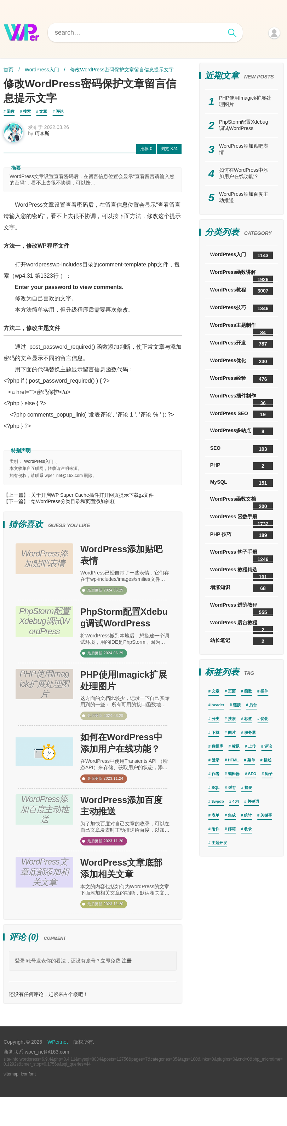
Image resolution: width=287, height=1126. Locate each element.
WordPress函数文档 (241, 502)
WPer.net (57, 1071)
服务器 (250, 732)
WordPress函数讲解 (241, 275)
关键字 (266, 815)
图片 (232, 732)
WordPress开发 (241, 344)
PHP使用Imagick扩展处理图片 (121, 694)
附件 (215, 829)
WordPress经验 (241, 379)
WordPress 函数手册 (241, 519)
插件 (264, 691)
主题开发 (219, 843)
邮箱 (232, 829)
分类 (215, 719)
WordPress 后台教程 (241, 625)
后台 (253, 705)
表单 (215, 815)
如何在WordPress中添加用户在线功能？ (124, 761)
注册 (127, 989)
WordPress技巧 (241, 308)
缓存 (232, 787)
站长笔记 (241, 641)
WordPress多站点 (241, 431)
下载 (215, 732)
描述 (267, 760)
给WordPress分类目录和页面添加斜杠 (73, 504)
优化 (264, 719)
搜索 (27, 111)
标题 (236, 746)
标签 (248, 719)
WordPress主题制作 (241, 328)
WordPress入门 (42, 69)
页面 (232, 691)
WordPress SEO (241, 414)
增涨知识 (241, 588)
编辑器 (234, 774)
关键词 (253, 801)
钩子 (268, 774)
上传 (252, 746)
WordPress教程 (241, 291)
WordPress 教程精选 (241, 572)
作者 (215, 774)
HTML (233, 760)
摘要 (248, 787)
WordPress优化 (241, 361)
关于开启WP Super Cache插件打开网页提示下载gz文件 (92, 497)
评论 (60, 111)
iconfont (28, 1103)
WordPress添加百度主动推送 (124, 828)
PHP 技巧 (241, 535)
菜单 (251, 760)
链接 (237, 705)
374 (169, 151)
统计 (248, 815)
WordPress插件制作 (241, 399)
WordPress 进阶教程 (241, 608)
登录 (20, 989)
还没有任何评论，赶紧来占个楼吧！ (48, 1023)
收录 (248, 829)
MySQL (241, 483)
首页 (8, 69)
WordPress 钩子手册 (241, 555)
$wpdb (218, 801)
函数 (11, 111)
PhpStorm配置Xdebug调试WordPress (123, 627)
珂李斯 (44, 136)
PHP (241, 466)
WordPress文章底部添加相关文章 (124, 895)
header (218, 705)
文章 (43, 111)
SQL (216, 787)
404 (236, 801)
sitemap (11, 1103)
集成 (232, 815)
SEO (241, 449)
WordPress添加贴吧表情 (124, 559)
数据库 (217, 746)
